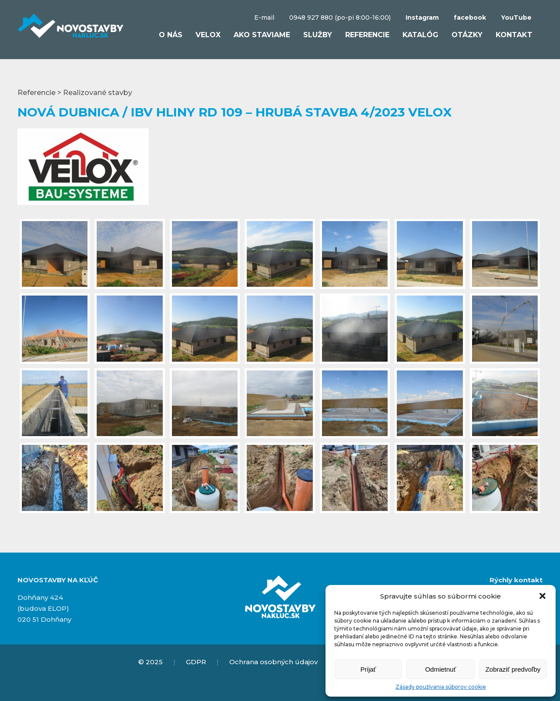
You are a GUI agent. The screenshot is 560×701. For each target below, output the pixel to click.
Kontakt (514, 35)
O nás (170, 35)
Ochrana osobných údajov (273, 662)
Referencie (367, 35)
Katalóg (420, 35)
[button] (542, 596)
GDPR (196, 662)
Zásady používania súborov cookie (441, 686)
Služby (317, 35)
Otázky (467, 35)
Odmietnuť (440, 669)
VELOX (208, 35)
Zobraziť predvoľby (512, 669)
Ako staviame (262, 35)
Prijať (368, 669)
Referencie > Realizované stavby (75, 92)
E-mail (264, 17)
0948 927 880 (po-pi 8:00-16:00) (340, 17)
